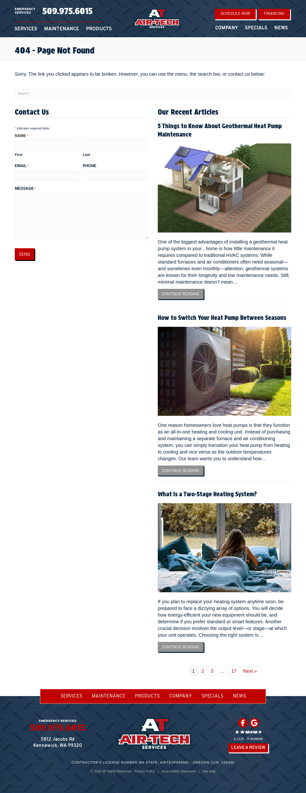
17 (233, 671)
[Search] (153, 93)
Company (226, 28)
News (281, 28)
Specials (256, 28)
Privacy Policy (144, 771)
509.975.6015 (67, 11)
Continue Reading (183, 294)
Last (86, 154)
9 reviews (255, 739)
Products (99, 29)
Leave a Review (248, 748)
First (19, 154)
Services (26, 29)
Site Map (208, 771)
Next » (250, 671)
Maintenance (61, 29)
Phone (90, 165)
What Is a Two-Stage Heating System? (207, 494)
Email (22, 165)
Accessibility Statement (179, 771)
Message (25, 187)
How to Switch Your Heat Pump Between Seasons (222, 317)
